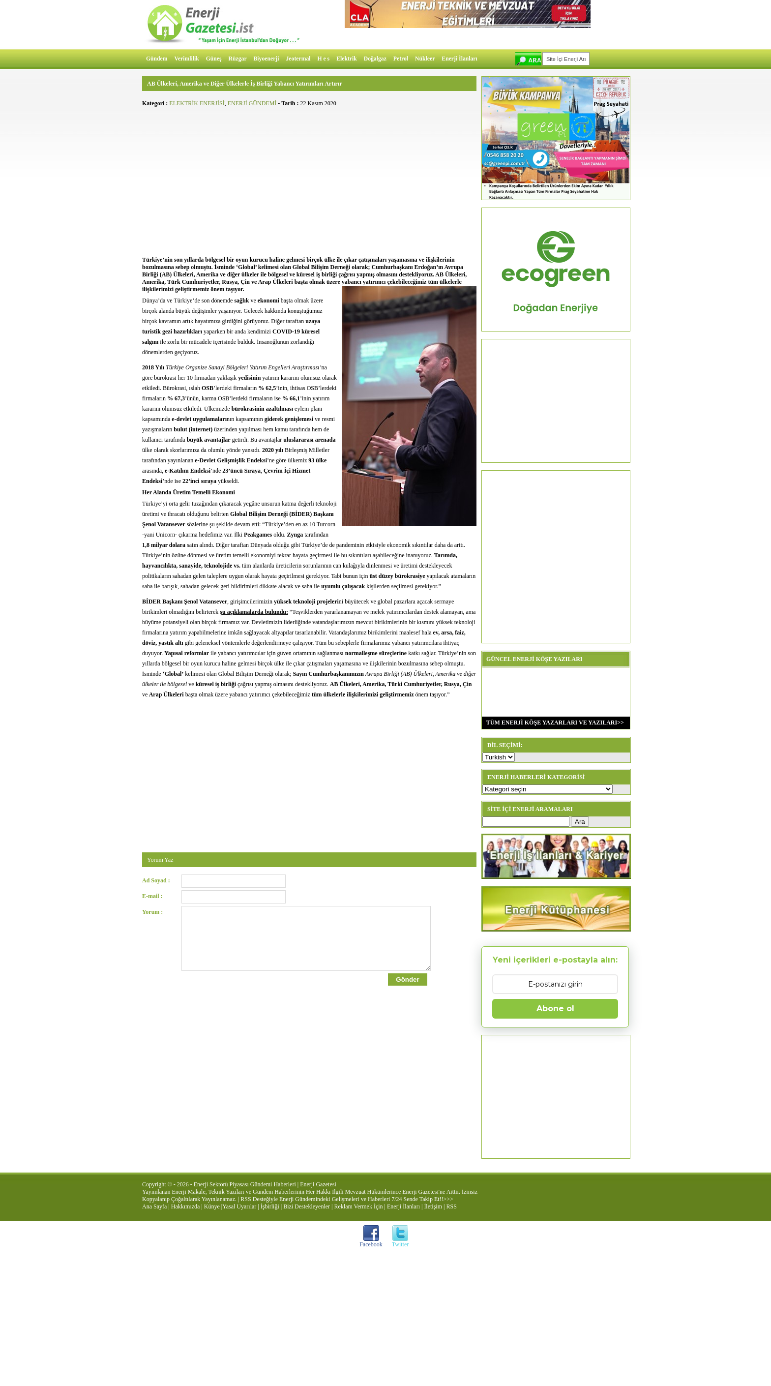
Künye (212, 1206)
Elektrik (346, 59)
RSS (451, 1206)
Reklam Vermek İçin (358, 1206)
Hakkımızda (185, 1206)
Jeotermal (298, 59)
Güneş (214, 59)
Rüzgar (238, 59)
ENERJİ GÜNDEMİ (252, 103)
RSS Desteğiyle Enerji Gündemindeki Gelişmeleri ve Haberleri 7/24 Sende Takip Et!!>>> (346, 1199)
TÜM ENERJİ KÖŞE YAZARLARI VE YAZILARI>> (553, 722)
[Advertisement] (309, 180)
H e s (323, 59)
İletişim (433, 1206)
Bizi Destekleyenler (306, 1206)
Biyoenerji (266, 59)
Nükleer (425, 59)
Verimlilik (187, 59)
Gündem (157, 59)
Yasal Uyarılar (239, 1206)
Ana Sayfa (154, 1206)
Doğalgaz (375, 59)
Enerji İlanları (459, 59)
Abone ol (555, 1008)
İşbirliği (270, 1206)
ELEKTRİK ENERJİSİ (196, 103)
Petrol (400, 59)
